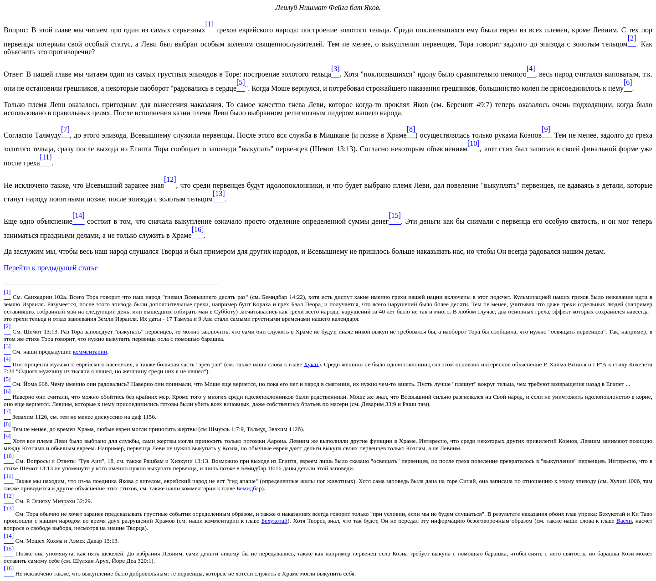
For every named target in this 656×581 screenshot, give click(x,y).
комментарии (90, 351)
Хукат (311, 363)
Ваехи (624, 520)
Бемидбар (248, 488)
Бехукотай (274, 520)
